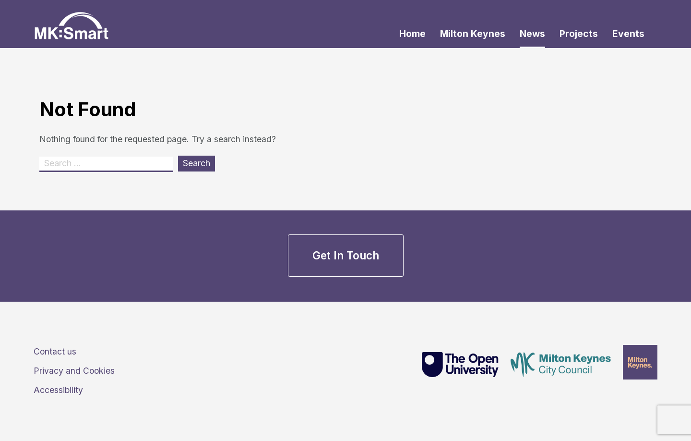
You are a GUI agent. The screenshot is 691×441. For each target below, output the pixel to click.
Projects (579, 33)
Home (412, 33)
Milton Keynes (472, 33)
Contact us (55, 351)
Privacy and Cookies (74, 371)
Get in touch (345, 255)
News (532, 33)
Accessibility (58, 390)
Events (628, 33)
